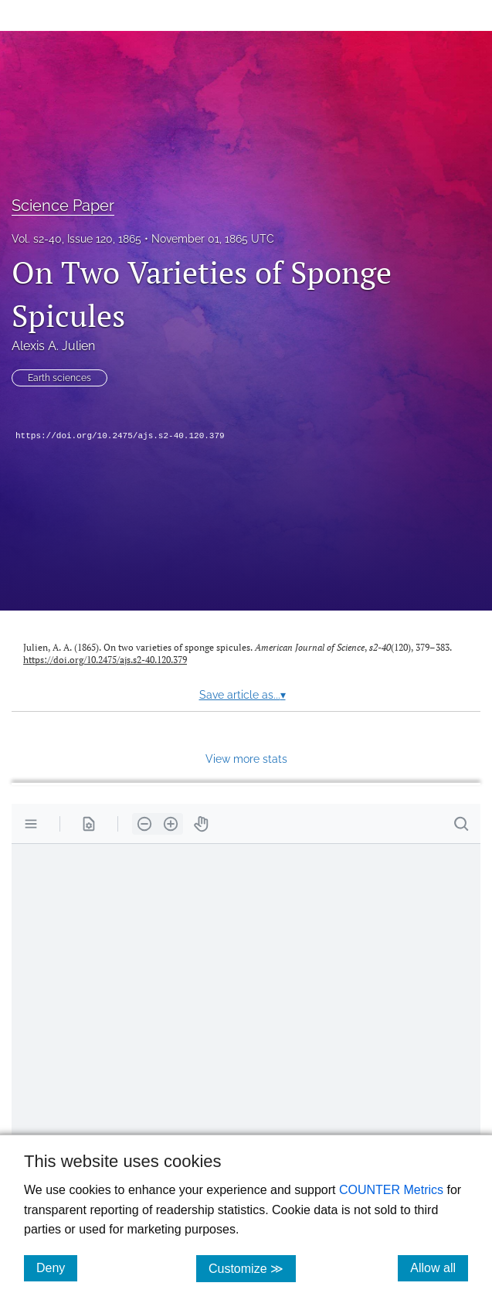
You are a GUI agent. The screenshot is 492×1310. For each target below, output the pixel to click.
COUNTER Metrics (391, 1189)
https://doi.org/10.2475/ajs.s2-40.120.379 (120, 436)
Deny (56, 1267)
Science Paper (63, 205)
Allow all (439, 1267)
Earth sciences (59, 378)
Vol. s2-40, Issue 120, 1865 (76, 239)
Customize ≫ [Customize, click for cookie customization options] (252, 1268)
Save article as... (242, 695)
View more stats (246, 758)
